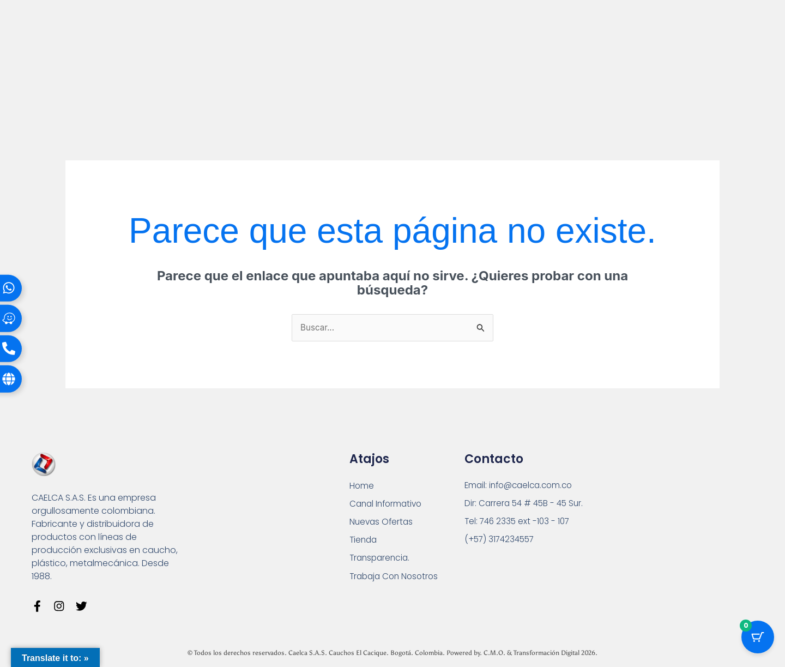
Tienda (364, 542)
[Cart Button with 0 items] (757, 639)
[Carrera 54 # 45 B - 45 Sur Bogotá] (666, 519)
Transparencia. (381, 561)
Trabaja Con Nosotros (396, 579)
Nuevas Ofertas (382, 524)
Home (362, 486)
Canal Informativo (387, 505)
